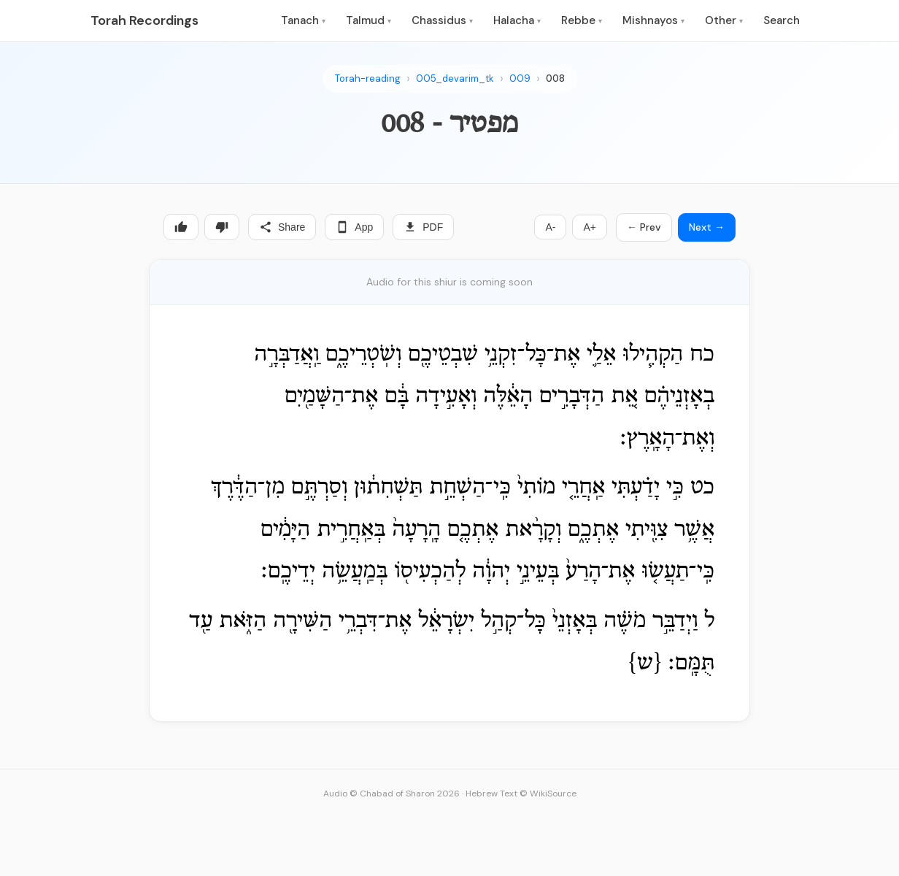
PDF (423, 227)
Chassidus (442, 20)
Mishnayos (653, 20)
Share (282, 227)
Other (724, 20)
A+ (589, 227)
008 (555, 78)
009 (519, 78)
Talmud (368, 20)
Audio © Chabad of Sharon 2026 (391, 793)
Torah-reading (368, 78)
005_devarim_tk (455, 78)
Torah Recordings (144, 20)
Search (781, 20)
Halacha (517, 20)
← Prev (644, 227)
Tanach (303, 20)
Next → (707, 227)
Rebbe (581, 20)
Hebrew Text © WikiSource (521, 793)
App (354, 227)
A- (550, 227)
